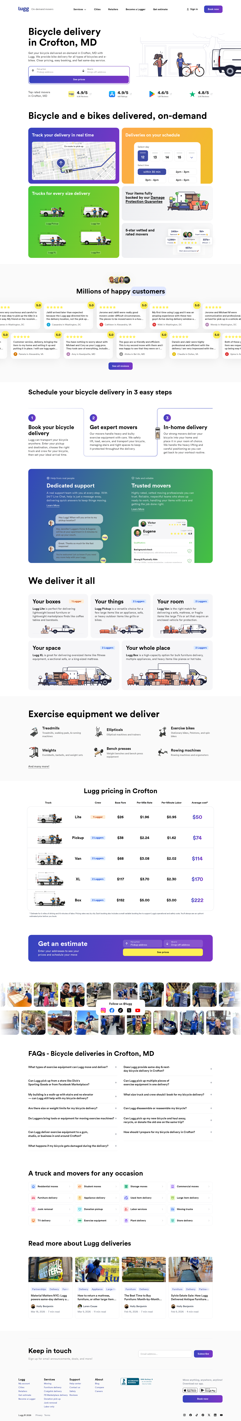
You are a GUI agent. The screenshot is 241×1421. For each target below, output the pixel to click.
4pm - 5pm (182, 180)
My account (24, 1383)
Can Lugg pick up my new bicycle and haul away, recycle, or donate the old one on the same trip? (168, 1120)
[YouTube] (137, 1010)
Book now (213, 9)
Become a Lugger (27, 1398)
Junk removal (50, 1402)
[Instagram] (103, 1010)
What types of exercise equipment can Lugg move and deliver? (72, 1067)
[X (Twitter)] (129, 1010)
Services (79, 9)
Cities (97, 9)
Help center (75, 1383)
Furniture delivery (52, 1387)
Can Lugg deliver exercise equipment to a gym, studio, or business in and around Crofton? (72, 1133)
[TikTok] (120, 1010)
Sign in (192, 9)
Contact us (74, 1387)
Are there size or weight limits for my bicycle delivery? (72, 1108)
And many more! (38, 766)
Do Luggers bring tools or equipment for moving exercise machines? (72, 1118)
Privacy (39, 1415)
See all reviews (120, 366)
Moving (47, 1383)
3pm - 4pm (152, 180)
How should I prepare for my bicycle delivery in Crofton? (168, 1132)
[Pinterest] (203, 1415)
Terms (47, 1415)
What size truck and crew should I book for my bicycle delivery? (168, 1094)
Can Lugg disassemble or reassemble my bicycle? (168, 1108)
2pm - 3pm (182, 172)
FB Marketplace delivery (56, 1395)
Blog (97, 1383)
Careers (99, 1391)
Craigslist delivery (53, 1391)
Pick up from (41, 69)
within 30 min (151, 172)
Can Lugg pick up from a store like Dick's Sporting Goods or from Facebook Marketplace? (72, 1082)
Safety (72, 1391)
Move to (90, 69)
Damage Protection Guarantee (145, 199)
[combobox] (53, 71)
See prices (79, 79)
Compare (99, 1387)
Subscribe (203, 1353)
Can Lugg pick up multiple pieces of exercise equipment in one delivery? (168, 1082)
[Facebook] (111, 1010)
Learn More (53, 505)
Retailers (113, 9)
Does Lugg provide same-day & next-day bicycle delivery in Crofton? (168, 1068)
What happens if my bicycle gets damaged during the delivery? (72, 1146)
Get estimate (160, 9)
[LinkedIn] (215, 1415)
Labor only (49, 1406)
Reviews (73, 1395)
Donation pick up (52, 1398)
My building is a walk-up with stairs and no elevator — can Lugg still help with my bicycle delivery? (72, 1096)
